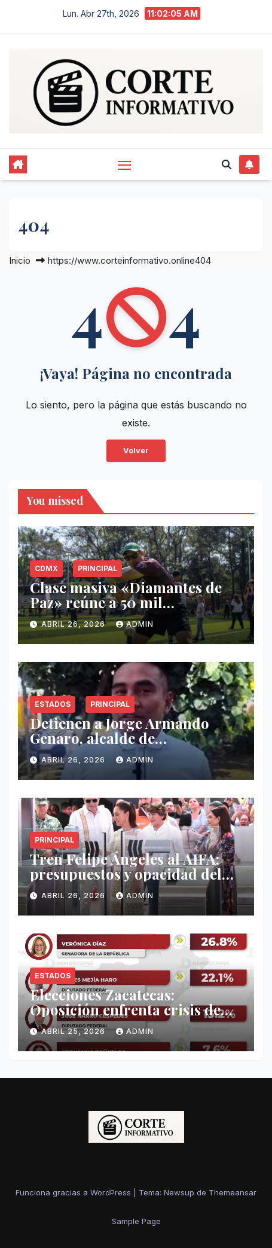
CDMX (46, 568)
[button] (226, 164)
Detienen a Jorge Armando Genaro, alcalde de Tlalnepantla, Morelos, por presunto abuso (120, 745)
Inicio (19, 260)
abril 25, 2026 (74, 1031)
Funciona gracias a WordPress (74, 1192)
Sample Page (136, 1221)
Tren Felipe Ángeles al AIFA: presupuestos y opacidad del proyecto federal (126, 873)
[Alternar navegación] (124, 164)
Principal (97, 568)
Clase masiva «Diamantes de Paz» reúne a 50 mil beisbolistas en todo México (126, 602)
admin (135, 624)
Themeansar (232, 1192)
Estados (53, 704)
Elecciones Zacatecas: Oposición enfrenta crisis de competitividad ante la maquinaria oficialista (125, 1017)
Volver (136, 450)
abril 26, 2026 (74, 624)
